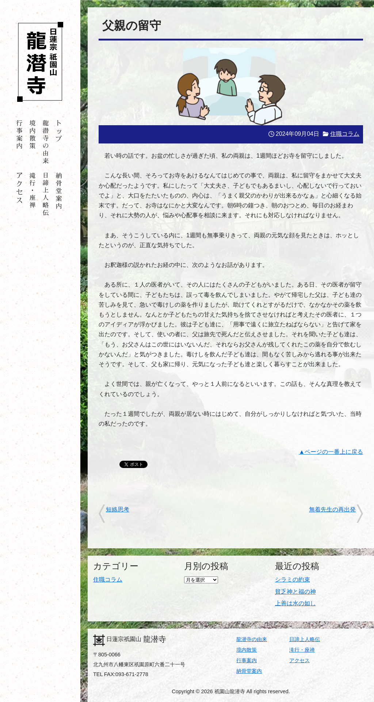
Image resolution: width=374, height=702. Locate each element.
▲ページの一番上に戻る (331, 452)
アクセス (299, 660)
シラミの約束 (292, 579)
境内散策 (246, 650)
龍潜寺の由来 (251, 639)
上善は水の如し (295, 603)
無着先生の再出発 (332, 509)
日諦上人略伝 (304, 639)
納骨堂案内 (249, 671)
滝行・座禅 (302, 650)
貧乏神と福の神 (295, 591)
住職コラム (344, 134)
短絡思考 (117, 509)
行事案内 (246, 660)
